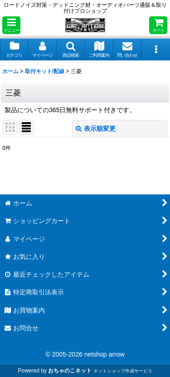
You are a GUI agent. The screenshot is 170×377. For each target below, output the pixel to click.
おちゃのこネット (70, 370)
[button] (11, 25)
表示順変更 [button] (96, 128)
